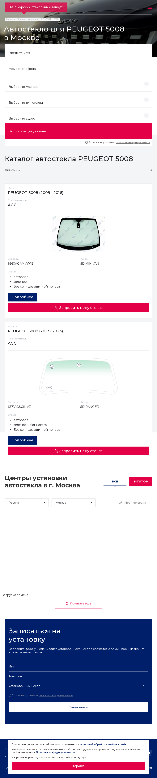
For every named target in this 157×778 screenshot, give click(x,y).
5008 (56, 19)
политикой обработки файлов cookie (103, 744)
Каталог (21, 19)
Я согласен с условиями (117, 142)
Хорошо (78, 766)
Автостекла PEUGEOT (39, 19)
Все (115, 481)
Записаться (78, 707)
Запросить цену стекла (27, 131)
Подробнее (22, 297)
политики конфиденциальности (133, 142)
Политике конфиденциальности (55, 752)
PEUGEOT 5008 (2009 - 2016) (35, 192)
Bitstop (141, 481)
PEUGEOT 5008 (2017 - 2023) (35, 331)
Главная (10, 19)
